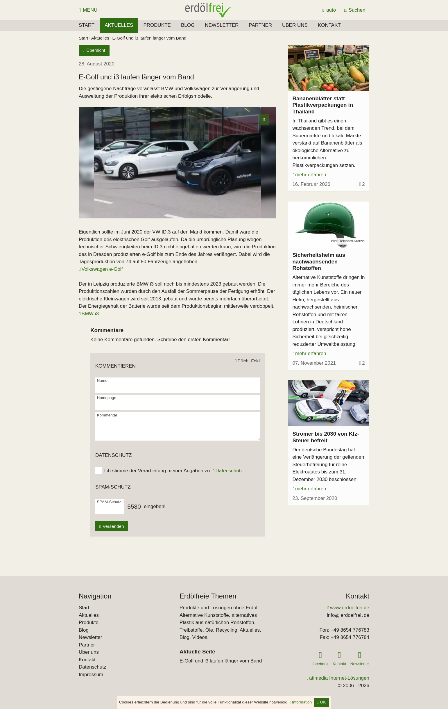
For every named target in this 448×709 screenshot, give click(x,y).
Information (302, 702)
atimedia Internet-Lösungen (339, 678)
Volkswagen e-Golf (102, 269)
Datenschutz (229, 470)
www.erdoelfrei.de (349, 607)
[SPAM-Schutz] (109, 509)
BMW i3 (90, 313)
